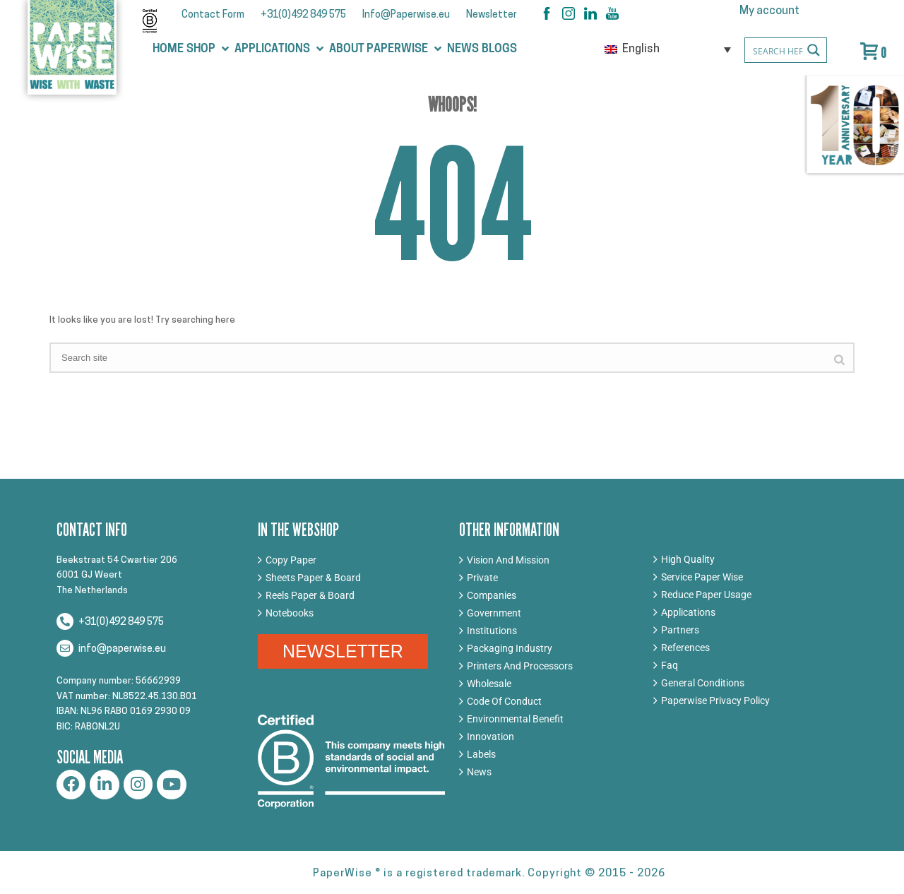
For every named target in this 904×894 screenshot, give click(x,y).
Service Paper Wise (702, 577)
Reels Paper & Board (310, 595)
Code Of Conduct (504, 701)
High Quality (688, 559)
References (685, 647)
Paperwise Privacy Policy (715, 700)
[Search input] (795, 50)
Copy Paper (291, 560)
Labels (481, 754)
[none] (667, 49)
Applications (688, 612)
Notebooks (290, 613)
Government (494, 613)
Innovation (490, 736)
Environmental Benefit (515, 719)
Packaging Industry (509, 648)
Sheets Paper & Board (313, 577)
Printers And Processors (520, 666)
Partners (680, 630)
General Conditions (702, 683)
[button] (209, 49)
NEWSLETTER (342, 651)
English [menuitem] (641, 49)
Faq (669, 665)
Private (482, 577)
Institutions (492, 630)
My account (769, 11)
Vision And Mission (508, 560)
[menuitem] (667, 49)
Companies (491, 595)
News (479, 771)
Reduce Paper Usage (706, 594)
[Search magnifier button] (814, 50)
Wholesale (489, 683)
